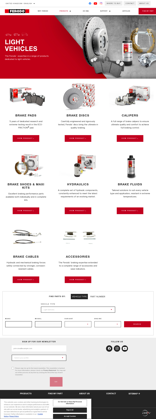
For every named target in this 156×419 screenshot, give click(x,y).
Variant (69, 319)
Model (38, 319)
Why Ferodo (43, 11)
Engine (98, 319)
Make (8, 319)
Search (137, 324)
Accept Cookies (70, 416)
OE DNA (85, 11)
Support (102, 11)
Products (63, 11)
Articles (124, 11)
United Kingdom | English (19, 3)
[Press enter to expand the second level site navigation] (70, 11)
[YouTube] (95, 4)
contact (111, 394)
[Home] (18, 11)
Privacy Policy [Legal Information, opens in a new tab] (14, 416)
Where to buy (114, 3)
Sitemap (134, 394)
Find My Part (55, 394)
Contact (130, 3)
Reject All (69, 410)
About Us (144, 3)
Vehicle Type (48, 304)
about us (84, 394)
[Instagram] (101, 4)
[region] (45, 409)
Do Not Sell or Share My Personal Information (70, 403)
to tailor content (40, 365)
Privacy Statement (49, 371)
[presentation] (30, 382)
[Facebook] (90, 4)
